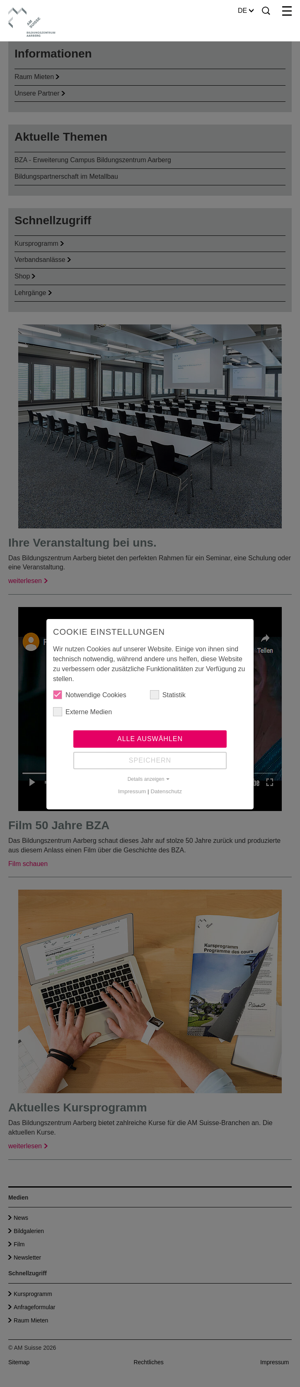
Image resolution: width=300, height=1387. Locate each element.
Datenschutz (166, 791)
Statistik (168, 694)
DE (246, 10)
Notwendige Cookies (89, 694)
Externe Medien (82, 711)
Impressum (132, 791)
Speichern (150, 760)
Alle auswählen (150, 738)
